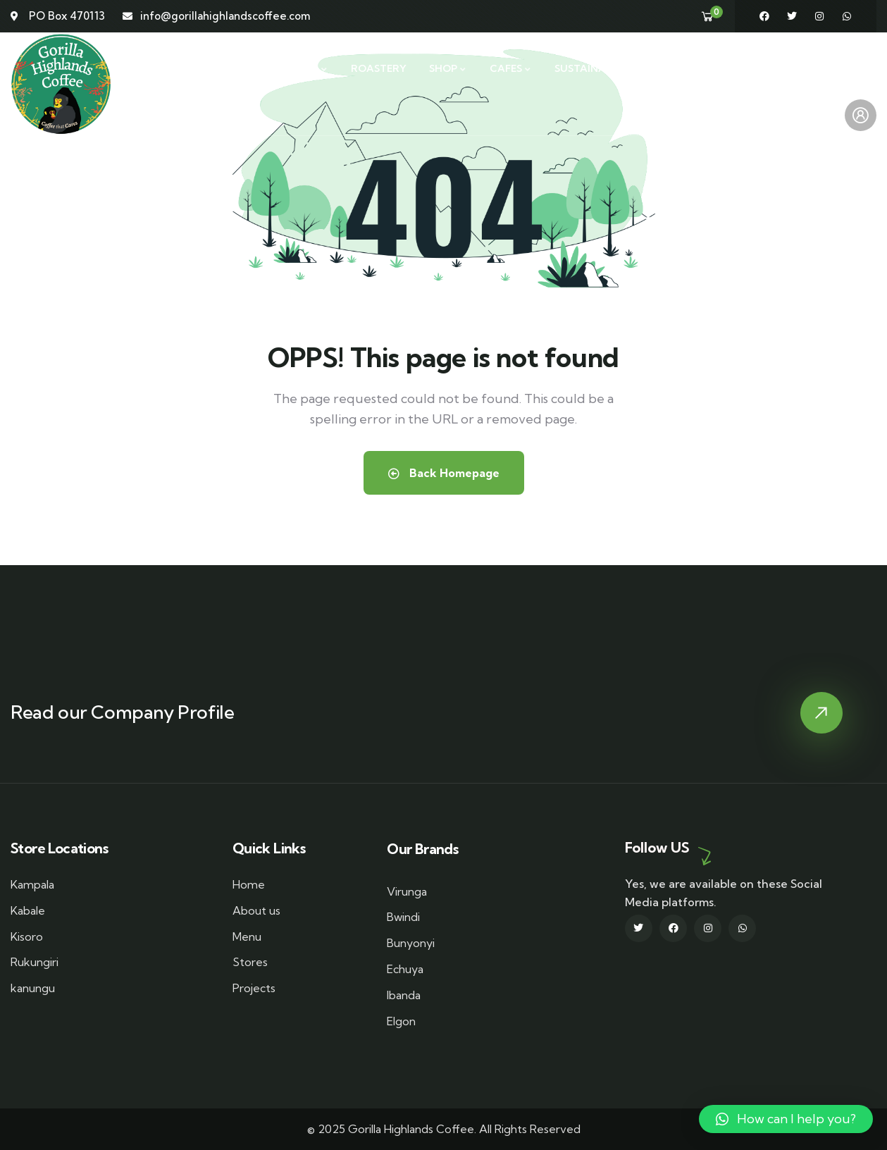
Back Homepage (444, 473)
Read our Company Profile (122, 712)
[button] (786, 1119)
